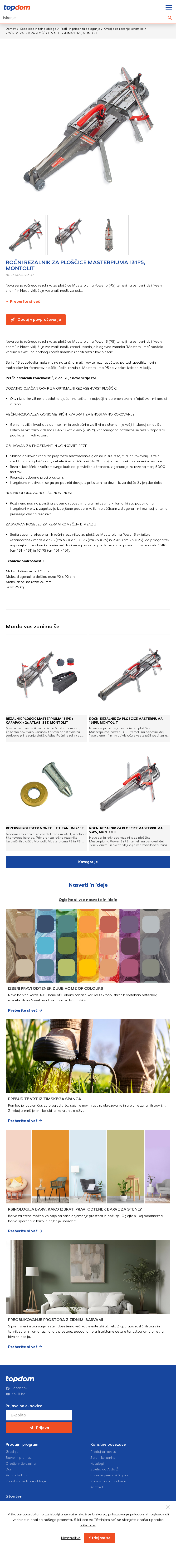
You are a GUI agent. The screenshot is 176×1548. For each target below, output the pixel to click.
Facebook (17, 1388)
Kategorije (88, 862)
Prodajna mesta (103, 1452)
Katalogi (97, 1464)
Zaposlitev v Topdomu (108, 1481)
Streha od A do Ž (104, 1469)
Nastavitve (71, 1538)
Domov (11, 28)
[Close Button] (168, 1507)
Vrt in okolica (16, 1475)
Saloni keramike (102, 1458)
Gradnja (12, 1452)
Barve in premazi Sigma (109, 1475)
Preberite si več (23, 301)
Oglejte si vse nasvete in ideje (88, 899)
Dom (9, 1469)
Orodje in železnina (21, 1464)
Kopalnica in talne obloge (38, 28)
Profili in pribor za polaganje (80, 28)
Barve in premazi (19, 1458)
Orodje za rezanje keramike (124, 28)
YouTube (15, 1394)
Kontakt (96, 1487)
